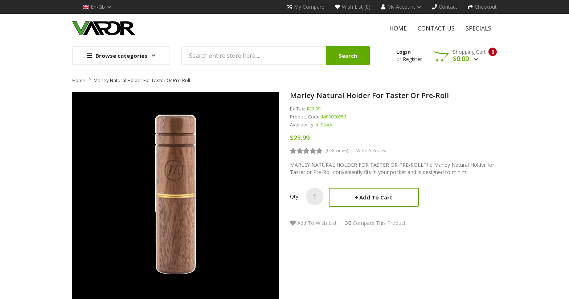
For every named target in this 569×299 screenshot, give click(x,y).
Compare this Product (379, 222)
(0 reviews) (337, 151)
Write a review (371, 151)
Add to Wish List (317, 222)
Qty (294, 196)
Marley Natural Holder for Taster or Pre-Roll (142, 80)
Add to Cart (376, 197)
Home (78, 80)
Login (403, 51)
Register (412, 59)
